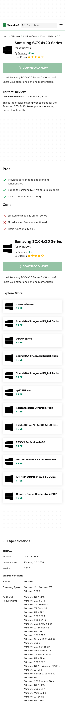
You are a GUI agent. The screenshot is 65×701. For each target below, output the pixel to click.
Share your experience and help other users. (28, 82)
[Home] (5, 36)
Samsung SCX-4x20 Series (38, 45)
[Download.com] (11, 25)
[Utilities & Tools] (30, 36)
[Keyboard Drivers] (48, 36)
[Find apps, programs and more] (39, 25)
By (21, 53)
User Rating (29, 57)
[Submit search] (23, 25)
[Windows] (15, 36)
